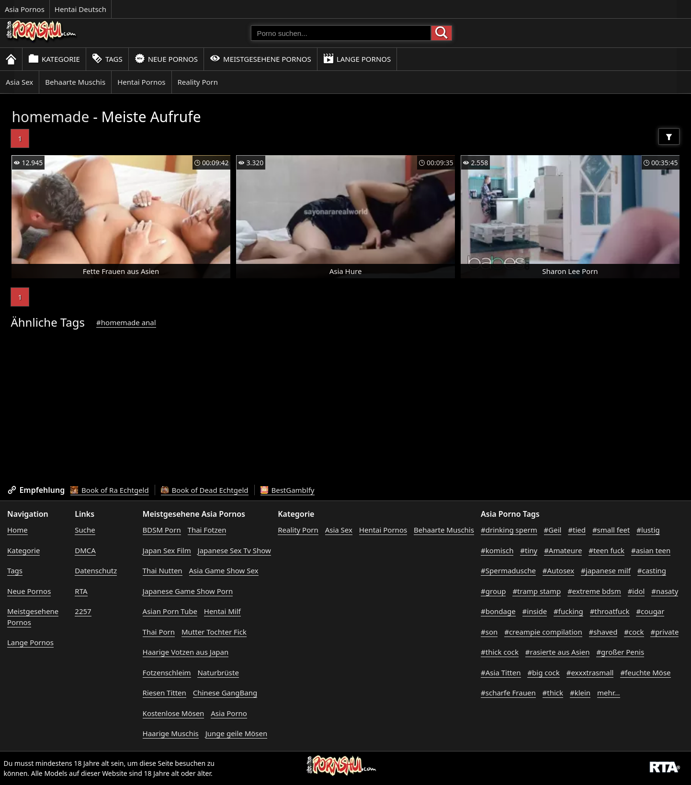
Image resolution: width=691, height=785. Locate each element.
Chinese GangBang (225, 692)
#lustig (648, 530)
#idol (636, 591)
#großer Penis (620, 652)
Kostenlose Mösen (173, 713)
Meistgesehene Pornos (260, 59)
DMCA (85, 550)
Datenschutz (96, 570)
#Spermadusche (508, 570)
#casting (651, 570)
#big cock (543, 672)
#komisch (497, 550)
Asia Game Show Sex (224, 570)
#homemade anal (126, 322)
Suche (85, 530)
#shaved (603, 632)
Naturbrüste (217, 672)
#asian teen (650, 550)
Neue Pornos (166, 59)
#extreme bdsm (594, 591)
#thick (553, 692)
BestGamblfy (288, 490)
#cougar (650, 611)
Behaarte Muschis (75, 82)
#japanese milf (606, 570)
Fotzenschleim (167, 672)
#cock (634, 632)
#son (489, 632)
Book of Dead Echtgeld (205, 490)
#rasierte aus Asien (557, 652)
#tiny (528, 550)
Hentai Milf (222, 611)
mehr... (608, 692)
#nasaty (664, 591)
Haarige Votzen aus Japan (186, 652)
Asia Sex (19, 82)
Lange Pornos (357, 59)
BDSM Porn (162, 530)
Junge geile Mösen (236, 733)
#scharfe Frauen (508, 692)
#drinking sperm (509, 530)
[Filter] (669, 136)
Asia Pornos (25, 9)
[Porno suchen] (341, 33)
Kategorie (54, 59)
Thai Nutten (162, 570)
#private (664, 632)
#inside (534, 611)
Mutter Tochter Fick (214, 632)
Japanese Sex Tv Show (234, 550)
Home (17, 530)
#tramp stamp (536, 591)
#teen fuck (606, 550)
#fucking (568, 611)
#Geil (553, 530)
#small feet (611, 530)
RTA (81, 591)
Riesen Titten (164, 692)
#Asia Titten (501, 672)
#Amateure (563, 550)
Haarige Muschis (171, 733)
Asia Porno (229, 713)
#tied (577, 530)
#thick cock (500, 652)
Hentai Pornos (141, 82)
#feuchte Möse (645, 672)
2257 (83, 611)
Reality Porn (198, 82)
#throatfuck (610, 611)
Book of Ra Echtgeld (109, 490)
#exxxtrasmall (590, 672)
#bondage (498, 611)
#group (493, 591)
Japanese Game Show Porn (188, 591)
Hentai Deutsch (80, 9)
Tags (107, 59)
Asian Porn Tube (170, 611)
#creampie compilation (543, 632)
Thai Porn (159, 632)
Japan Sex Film (167, 550)
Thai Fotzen (207, 530)
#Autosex (558, 570)
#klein (580, 692)
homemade (50, 116)
